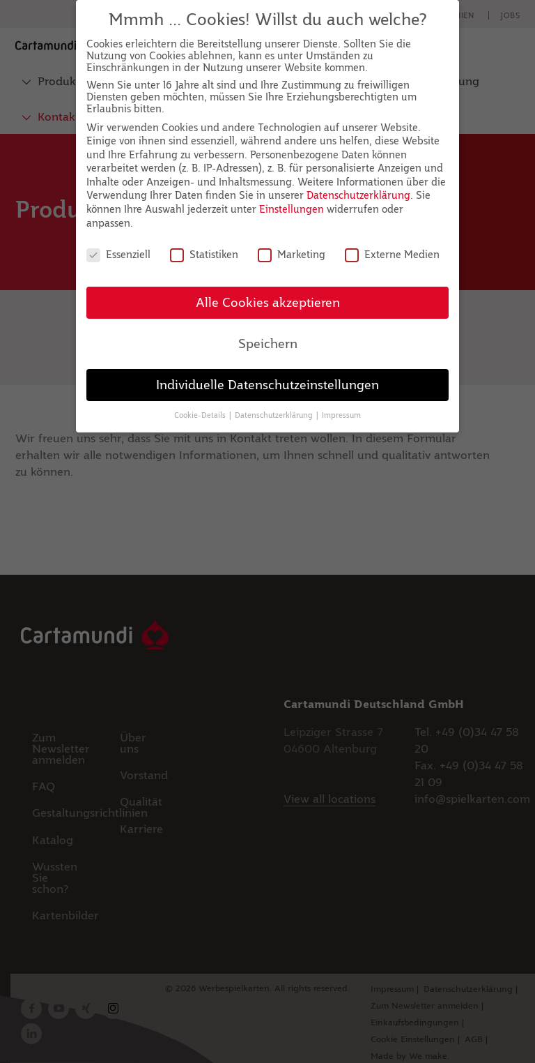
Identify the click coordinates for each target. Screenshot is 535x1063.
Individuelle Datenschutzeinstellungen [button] (267, 384)
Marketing (291, 254)
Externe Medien (392, 254)
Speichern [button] (267, 343)
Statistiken (204, 254)
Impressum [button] (341, 415)
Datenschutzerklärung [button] (275, 415)
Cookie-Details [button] (201, 415)
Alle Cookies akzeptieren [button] (268, 302)
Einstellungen (291, 209)
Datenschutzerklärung (358, 195)
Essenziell (118, 254)
